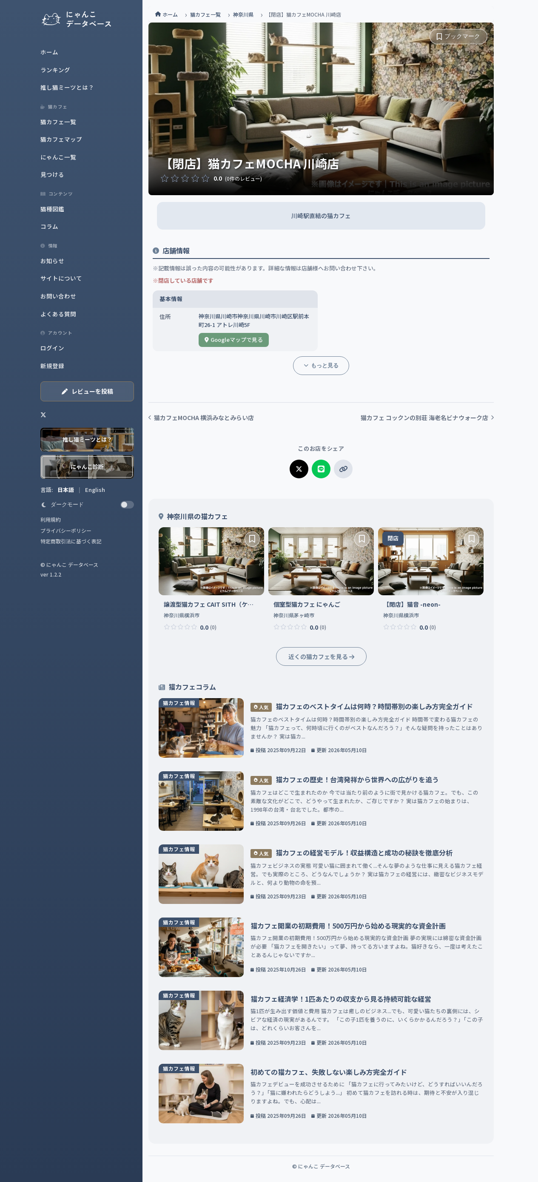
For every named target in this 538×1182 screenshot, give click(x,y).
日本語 (66, 490)
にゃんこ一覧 (58, 157)
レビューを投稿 (87, 391)
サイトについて (61, 278)
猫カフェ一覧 (58, 121)
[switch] (87, 505)
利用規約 (50, 519)
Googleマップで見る (234, 339)
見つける (52, 174)
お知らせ (52, 260)
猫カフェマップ (61, 139)
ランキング (55, 69)
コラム (49, 226)
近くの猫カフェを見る (321, 656)
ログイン (52, 348)
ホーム (49, 52)
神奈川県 (243, 14)
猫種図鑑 (52, 209)
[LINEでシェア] (321, 469)
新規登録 (52, 365)
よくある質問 (58, 314)
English (95, 490)
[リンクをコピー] (343, 469)
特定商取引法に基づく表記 (71, 541)
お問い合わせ (58, 296)
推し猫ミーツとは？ (67, 87)
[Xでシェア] (299, 469)
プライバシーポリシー (65, 530)
